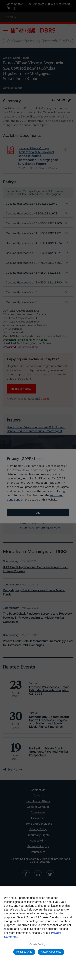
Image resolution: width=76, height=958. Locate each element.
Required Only (24, 951)
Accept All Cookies (51, 951)
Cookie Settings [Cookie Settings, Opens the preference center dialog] (38, 944)
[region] (38, 922)
